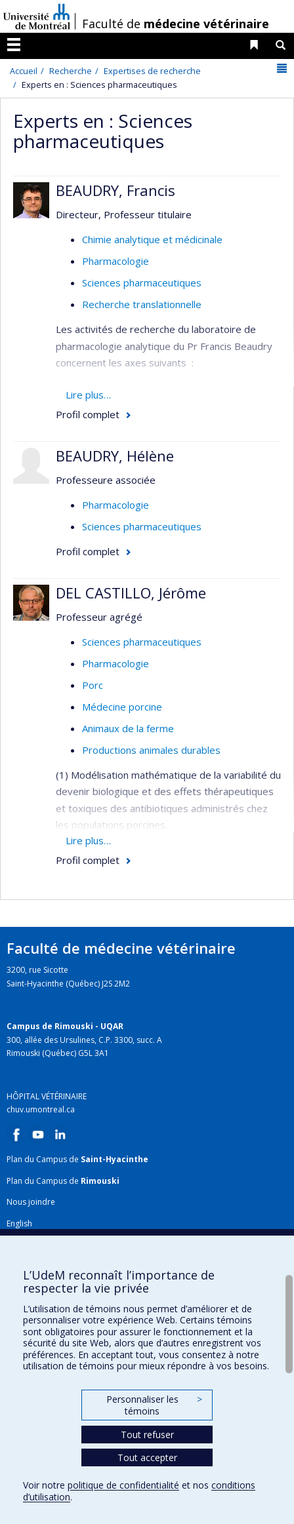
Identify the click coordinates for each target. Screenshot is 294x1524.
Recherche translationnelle (141, 304)
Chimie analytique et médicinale (152, 239)
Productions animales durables (151, 749)
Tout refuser (147, 1434)
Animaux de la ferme (128, 728)
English (19, 1223)
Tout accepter (147, 1457)
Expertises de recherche (152, 71)
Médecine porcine (122, 706)
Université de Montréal (36, 16)
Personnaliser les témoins (154, 1405)
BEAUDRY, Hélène (115, 455)
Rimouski (100, 1180)
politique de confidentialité (123, 1485)
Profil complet (87, 414)
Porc (92, 685)
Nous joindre (31, 1201)
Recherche (70, 71)
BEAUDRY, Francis (115, 190)
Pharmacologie (115, 260)
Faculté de (175, 23)
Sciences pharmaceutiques (141, 282)
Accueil (23, 71)
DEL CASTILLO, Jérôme (131, 592)
